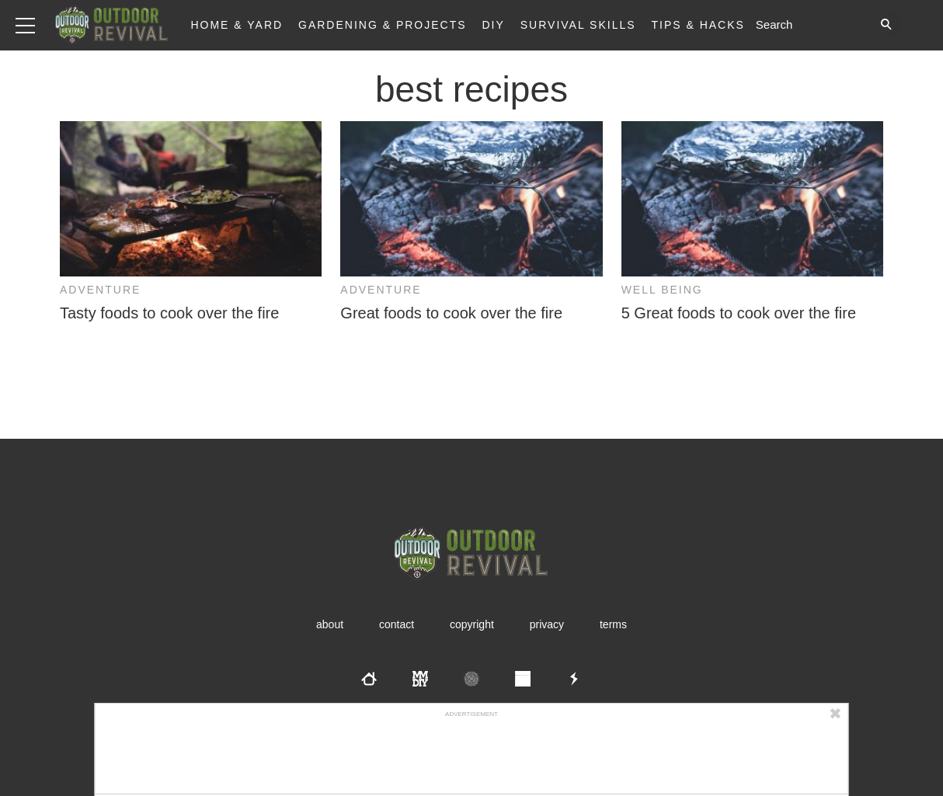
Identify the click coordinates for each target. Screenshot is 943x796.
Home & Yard (236, 25)
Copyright (472, 624)
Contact (396, 624)
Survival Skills (578, 25)
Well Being (662, 289)
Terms (613, 624)
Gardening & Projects (382, 25)
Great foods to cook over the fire (451, 313)
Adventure (100, 289)
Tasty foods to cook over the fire (169, 313)
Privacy (547, 624)
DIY (493, 25)
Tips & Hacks (697, 25)
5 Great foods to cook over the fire (738, 313)
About (329, 624)
